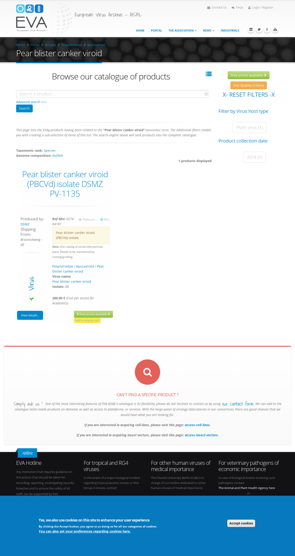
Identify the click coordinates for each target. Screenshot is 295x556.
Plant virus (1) (249, 127)
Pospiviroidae (71, 45)
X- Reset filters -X (249, 94)
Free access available (93, 314)
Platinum (89, 219)
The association (181, 30)
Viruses (50, 45)
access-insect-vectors (201, 435)
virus (31, 284)
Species (50, 150)
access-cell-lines (197, 425)
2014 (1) (254, 157)
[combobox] (112, 94)
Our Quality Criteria (248, 85)
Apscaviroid (96, 45)
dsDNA (57, 155)
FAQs (237, 7)
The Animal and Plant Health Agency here (246, 488)
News (207, 30)
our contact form (238, 404)
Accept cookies (241, 523)
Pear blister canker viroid (71, 281)
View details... (30, 315)
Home (140, 30)
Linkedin (251, 29)
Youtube (275, 29)
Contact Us (217, 7)
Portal (156, 30)
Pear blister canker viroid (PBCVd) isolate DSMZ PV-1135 (65, 183)
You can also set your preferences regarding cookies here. (85, 531)
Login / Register (260, 7)
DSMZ (25, 224)
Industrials (230, 30)
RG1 (106, 219)
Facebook (267, 29)
